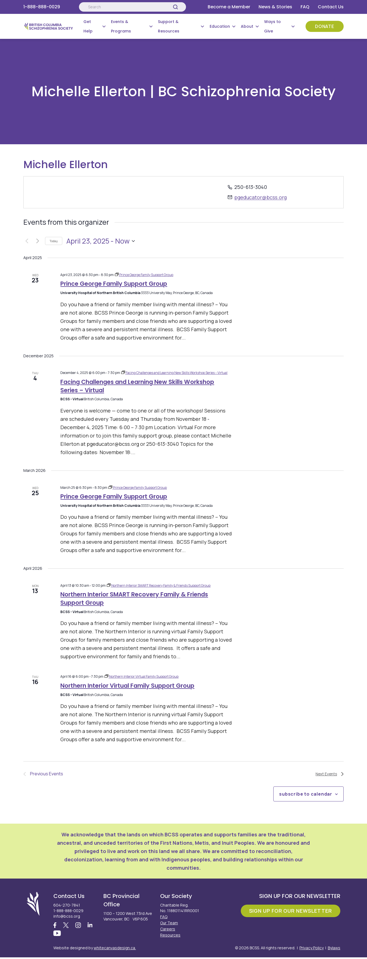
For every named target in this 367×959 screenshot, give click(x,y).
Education (220, 26)
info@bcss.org (66, 916)
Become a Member (229, 7)
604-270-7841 (66, 905)
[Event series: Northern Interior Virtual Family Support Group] (142, 676)
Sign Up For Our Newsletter (290, 910)
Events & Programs (121, 26)
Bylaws (334, 949)
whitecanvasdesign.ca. (115, 949)
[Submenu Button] (104, 26)
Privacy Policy (311, 949)
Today (53, 241)
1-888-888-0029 (41, 7)
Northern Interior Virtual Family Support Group (127, 686)
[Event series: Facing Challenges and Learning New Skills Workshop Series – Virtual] (175, 372)
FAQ (305, 7)
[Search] (175, 7)
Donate (324, 26)
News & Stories (275, 7)
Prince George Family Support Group (113, 284)
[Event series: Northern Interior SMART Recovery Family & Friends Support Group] (159, 585)
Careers (167, 929)
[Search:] (132, 7)
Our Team (169, 922)
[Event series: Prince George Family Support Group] (144, 274)
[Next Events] (37, 241)
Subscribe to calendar (305, 794)
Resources (170, 935)
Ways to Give (272, 26)
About (247, 26)
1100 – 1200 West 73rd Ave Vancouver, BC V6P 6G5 (127, 916)
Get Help (88, 26)
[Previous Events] (26, 241)
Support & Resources (168, 26)
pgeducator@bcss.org (260, 197)
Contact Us (331, 7)
